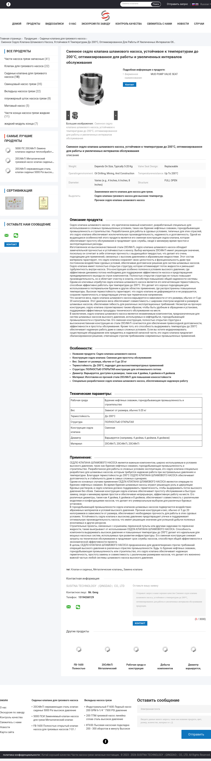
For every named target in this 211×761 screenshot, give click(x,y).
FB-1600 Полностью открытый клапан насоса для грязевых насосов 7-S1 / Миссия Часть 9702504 (78, 666)
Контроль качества (129, 23)
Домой (16, 23)
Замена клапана (133, 569)
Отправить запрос (177, 4)
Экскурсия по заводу (96, 23)
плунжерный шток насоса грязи (25, 98)
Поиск (156, 4)
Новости (183, 23)
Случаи (199, 23)
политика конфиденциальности (21, 754)
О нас (72, 23)
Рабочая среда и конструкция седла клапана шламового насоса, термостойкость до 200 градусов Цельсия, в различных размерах (136, 666)
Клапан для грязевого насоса (24, 66)
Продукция (30, 38)
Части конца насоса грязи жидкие (27, 113)
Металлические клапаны (107, 569)
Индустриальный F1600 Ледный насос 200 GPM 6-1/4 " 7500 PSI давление (108, 708)
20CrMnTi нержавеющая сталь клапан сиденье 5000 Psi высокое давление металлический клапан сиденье (55, 709)
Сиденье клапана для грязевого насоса (63, 38)
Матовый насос (14, 105)
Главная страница (10, 38)
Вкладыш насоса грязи (19, 91)
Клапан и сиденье (81, 569)
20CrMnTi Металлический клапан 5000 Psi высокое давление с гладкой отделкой (107, 666)
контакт (129, 84)
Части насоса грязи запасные (24, 59)
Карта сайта (7, 732)
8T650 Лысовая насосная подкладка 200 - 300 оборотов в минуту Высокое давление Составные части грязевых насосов (108, 727)
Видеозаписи (54, 23)
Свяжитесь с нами (159, 23)
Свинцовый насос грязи (20, 84)
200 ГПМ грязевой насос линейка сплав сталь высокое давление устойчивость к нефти (106, 718)
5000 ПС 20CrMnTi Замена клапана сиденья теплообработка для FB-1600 (35, 151)
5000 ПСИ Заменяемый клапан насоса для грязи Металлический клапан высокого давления (56, 718)
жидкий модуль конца (19, 123)
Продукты (33, 23)
